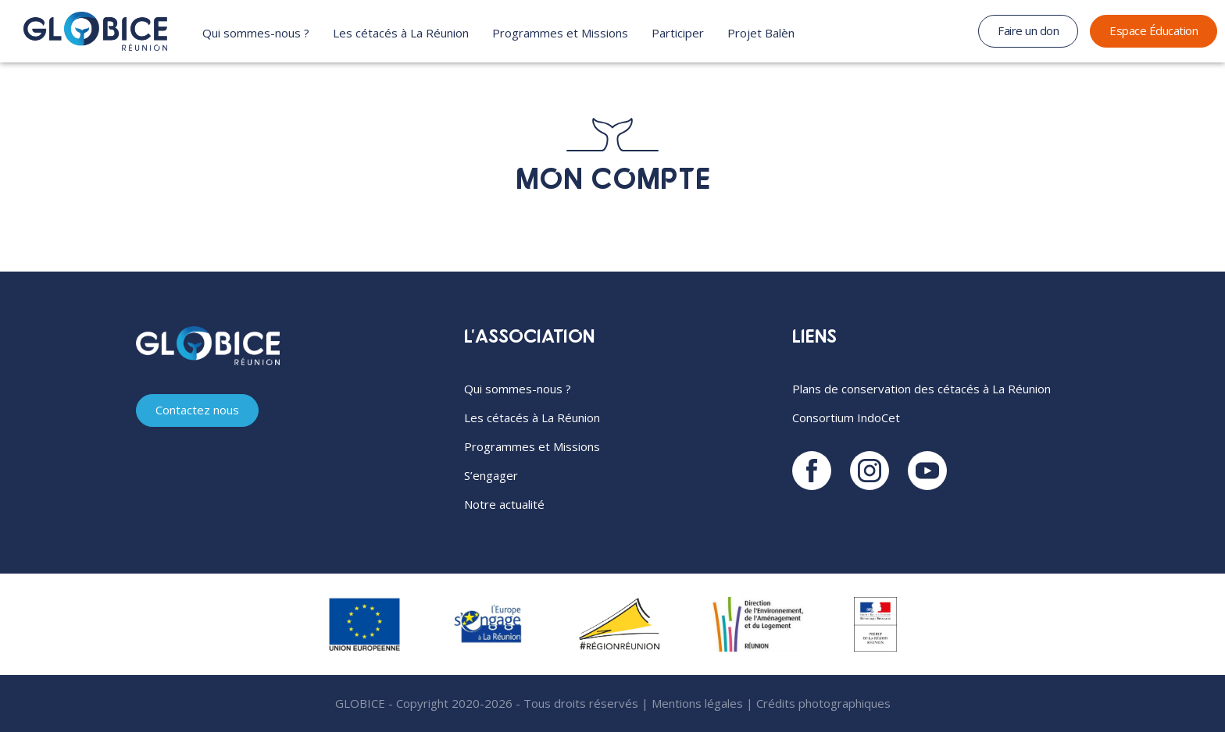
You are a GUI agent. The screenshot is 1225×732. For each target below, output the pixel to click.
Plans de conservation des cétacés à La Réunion (921, 388)
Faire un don (1028, 30)
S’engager (491, 475)
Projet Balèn (761, 33)
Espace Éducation (1153, 30)
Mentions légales (697, 703)
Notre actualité (504, 504)
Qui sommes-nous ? (255, 33)
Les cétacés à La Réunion (401, 33)
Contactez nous (197, 410)
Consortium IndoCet (846, 417)
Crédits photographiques (823, 703)
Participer (678, 33)
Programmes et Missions (560, 33)
